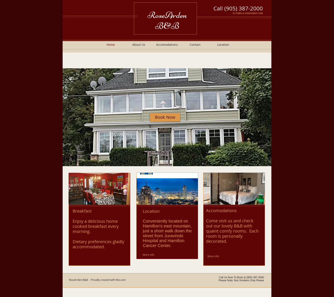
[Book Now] (165, 117)
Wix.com (121, 279)
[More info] (153, 254)
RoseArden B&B (167, 20)
